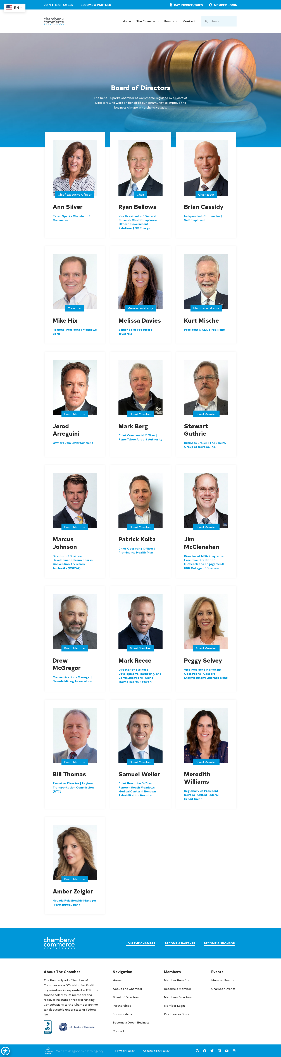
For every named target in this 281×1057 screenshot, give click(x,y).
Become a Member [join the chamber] (177, 989)
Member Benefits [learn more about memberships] (176, 980)
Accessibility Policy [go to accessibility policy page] (156, 1051)
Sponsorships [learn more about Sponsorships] (122, 1014)
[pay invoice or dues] (185, 4)
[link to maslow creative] (48, 1050)
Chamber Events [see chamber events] (223, 989)
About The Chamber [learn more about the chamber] (127, 989)
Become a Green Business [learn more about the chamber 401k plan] (131, 1022)
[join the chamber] (58, 5)
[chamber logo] (54, 21)
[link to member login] (222, 4)
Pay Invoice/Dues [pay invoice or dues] (176, 1014)
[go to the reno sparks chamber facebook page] (204, 1051)
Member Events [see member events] (222, 980)
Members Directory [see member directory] (178, 997)
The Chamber (147, 21)
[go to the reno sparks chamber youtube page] (226, 1051)
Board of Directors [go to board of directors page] (126, 997)
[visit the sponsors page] (219, 944)
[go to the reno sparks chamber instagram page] (234, 1051)
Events (171, 21)
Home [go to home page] (127, 21)
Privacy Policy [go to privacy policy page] (125, 1051)
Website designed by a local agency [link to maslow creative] (79, 1051)
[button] (74, 194)
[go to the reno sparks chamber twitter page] (212, 1051)
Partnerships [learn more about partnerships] (122, 1005)
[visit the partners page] (95, 5)
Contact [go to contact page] (189, 21)
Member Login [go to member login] (174, 1005)
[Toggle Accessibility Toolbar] (5, 1049)
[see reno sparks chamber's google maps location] (197, 1051)
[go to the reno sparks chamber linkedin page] (219, 1051)
